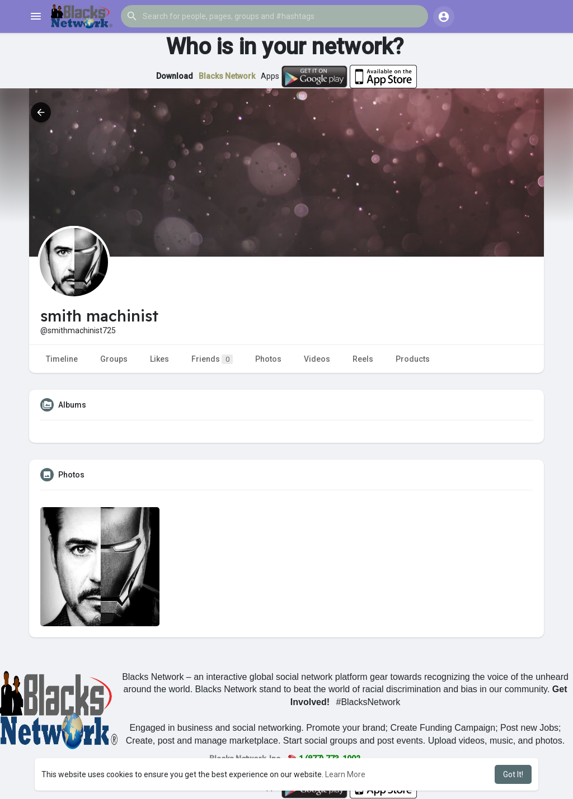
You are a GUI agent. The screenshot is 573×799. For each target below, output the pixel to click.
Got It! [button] (513, 774)
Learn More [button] (345, 774)
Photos (268, 358)
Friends (212, 359)
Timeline (62, 358)
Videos (317, 358)
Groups (114, 358)
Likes (159, 358)
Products (413, 358)
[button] (274, 16)
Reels (363, 358)
